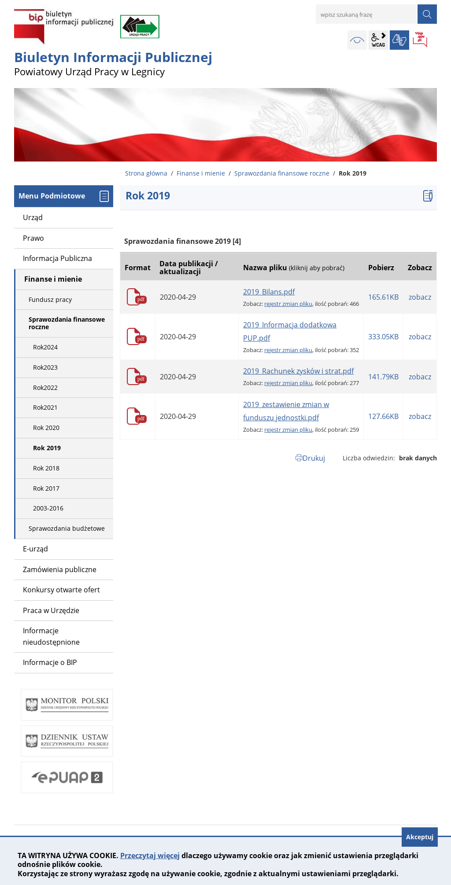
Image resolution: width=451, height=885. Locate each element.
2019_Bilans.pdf (269, 292)
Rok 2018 (46, 468)
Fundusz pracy (50, 299)
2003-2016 (48, 508)
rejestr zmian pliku (288, 304)
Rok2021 (45, 407)
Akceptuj (419, 837)
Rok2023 (45, 367)
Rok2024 (45, 347)
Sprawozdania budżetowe (67, 528)
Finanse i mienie (201, 173)
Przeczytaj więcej (150, 855)
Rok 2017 (46, 488)
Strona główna (146, 173)
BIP (420, 40)
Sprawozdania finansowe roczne (281, 173)
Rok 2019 (47, 448)
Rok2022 (45, 387)
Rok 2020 (46, 427)
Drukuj (314, 458)
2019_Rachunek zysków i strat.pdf (298, 371)
